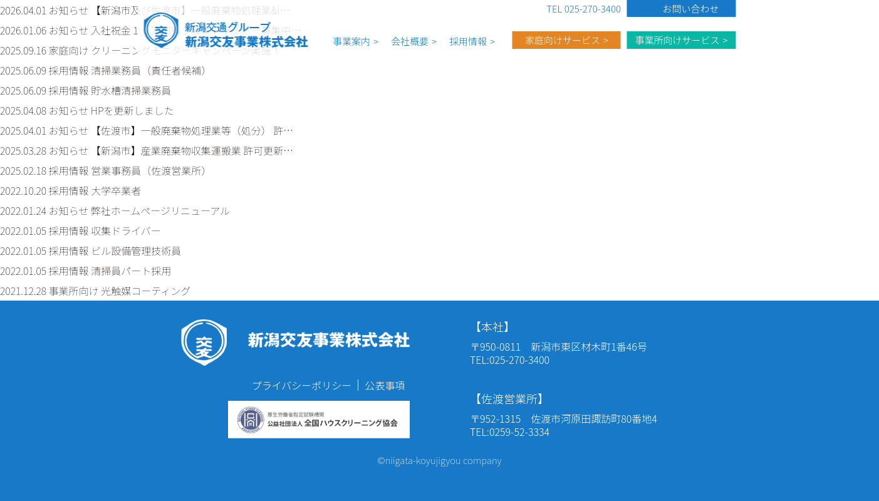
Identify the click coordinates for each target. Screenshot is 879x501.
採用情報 (468, 41)
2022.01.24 (115, 210)
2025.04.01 (146, 130)
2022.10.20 (70, 190)
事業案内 (351, 41)
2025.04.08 (87, 110)
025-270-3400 (519, 359)
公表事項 (385, 385)
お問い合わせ (690, 8)
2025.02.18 (105, 170)
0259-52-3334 (519, 431)
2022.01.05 (80, 230)
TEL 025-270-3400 (583, 8)
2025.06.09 (105, 70)
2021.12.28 (95, 290)
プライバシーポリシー (302, 385)
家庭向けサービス (562, 39)
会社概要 (410, 41)
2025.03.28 (146, 150)
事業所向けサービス (677, 39)
